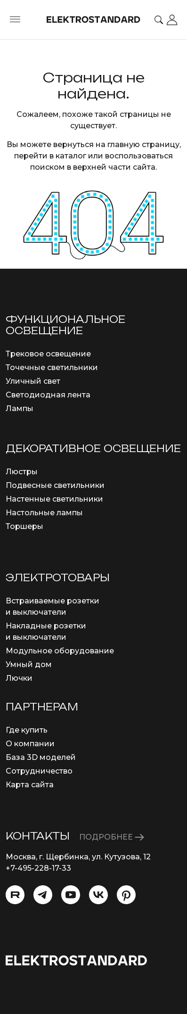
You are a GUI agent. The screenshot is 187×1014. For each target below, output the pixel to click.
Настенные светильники (54, 499)
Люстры (22, 471)
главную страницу (143, 144)
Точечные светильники (52, 367)
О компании (30, 743)
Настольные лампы (44, 512)
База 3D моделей (41, 757)
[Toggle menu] (15, 19)
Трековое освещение (48, 353)
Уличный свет (33, 381)
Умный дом (29, 664)
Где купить (27, 729)
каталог (71, 155)
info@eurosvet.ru (38, 879)
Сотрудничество (39, 771)
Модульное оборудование (60, 650)
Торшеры (24, 526)
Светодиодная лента (48, 394)
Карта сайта (30, 784)
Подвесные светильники (55, 485)
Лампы (19, 408)
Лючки (19, 678)
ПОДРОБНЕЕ (111, 837)
